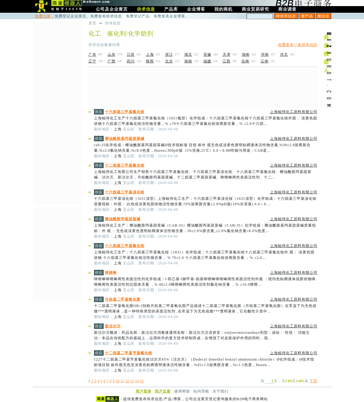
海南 (188, 61)
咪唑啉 (111, 272)
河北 (284, 54)
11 (122, 381)
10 (118, 381)
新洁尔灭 (113, 326)
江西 (227, 61)
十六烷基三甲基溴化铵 (124, 192)
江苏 (131, 54)
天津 (227, 54)
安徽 (207, 54)
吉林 (245, 61)
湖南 (246, 54)
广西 (112, 61)
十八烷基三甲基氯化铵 (124, 246)
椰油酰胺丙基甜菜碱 (122, 219)
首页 (92, 23)
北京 (169, 61)
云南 (265, 61)
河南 (265, 54)
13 (132, 381)
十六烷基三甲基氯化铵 (124, 112)
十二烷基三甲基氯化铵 (124, 165)
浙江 (169, 54)
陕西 (150, 61)
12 (127, 381)
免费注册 (43, 16)
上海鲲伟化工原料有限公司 (293, 112)
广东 (92, 54)
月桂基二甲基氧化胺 (122, 299)
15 (142, 381)
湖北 (188, 54)
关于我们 (220, 391)
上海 (150, 54)
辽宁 (92, 61)
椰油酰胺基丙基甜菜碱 (124, 138)
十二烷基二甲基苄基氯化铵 (128, 353)
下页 (313, 381)
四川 (131, 61)
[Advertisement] (202, 89)
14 (137, 381)
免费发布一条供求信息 (297, 45)
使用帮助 (182, 391)
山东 (112, 54)
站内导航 (201, 391)
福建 (207, 61)
